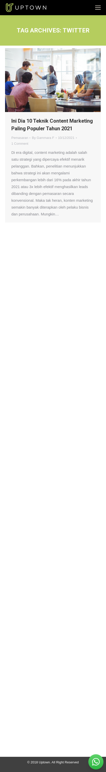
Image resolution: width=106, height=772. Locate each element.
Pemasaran (19, 138)
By (43, 138)
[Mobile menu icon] (98, 8)
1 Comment (19, 143)
